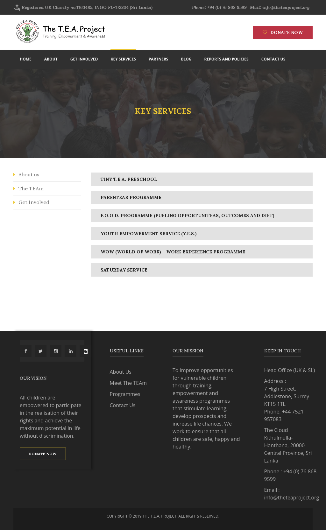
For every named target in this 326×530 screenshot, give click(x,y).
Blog (186, 59)
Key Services (123, 59)
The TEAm (31, 188)
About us (28, 174)
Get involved (84, 59)
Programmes (125, 394)
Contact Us (123, 405)
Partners (158, 59)
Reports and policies (226, 59)
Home (26, 59)
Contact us (273, 59)
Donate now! (43, 453)
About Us (121, 371)
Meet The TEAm (128, 382)
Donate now (283, 32)
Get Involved (33, 202)
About (51, 59)
